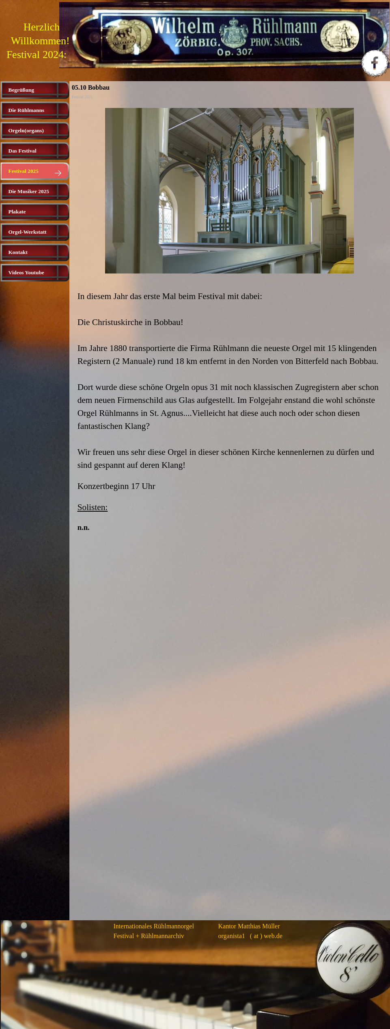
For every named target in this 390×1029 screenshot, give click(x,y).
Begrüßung (21, 90)
